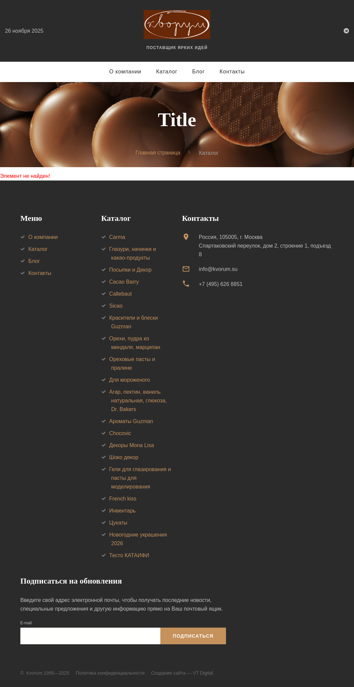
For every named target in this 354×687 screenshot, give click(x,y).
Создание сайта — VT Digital (182, 673)
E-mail (26, 623)
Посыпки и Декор (130, 270)
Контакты (232, 71)
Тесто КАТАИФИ (129, 555)
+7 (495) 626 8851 (220, 284)
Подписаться (193, 636)
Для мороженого (129, 380)
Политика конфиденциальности (110, 673)
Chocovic (120, 433)
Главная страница (158, 152)
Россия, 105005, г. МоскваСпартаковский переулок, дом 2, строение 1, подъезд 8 (265, 245)
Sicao (116, 306)
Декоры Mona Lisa (131, 445)
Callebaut (120, 294)
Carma (117, 237)
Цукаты (118, 523)
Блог (198, 71)
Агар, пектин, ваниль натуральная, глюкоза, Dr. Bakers (138, 400)
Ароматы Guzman (131, 421)
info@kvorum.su (218, 269)
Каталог (166, 71)
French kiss (123, 498)
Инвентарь (122, 510)
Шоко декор (123, 457)
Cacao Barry (124, 282)
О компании (125, 71)
